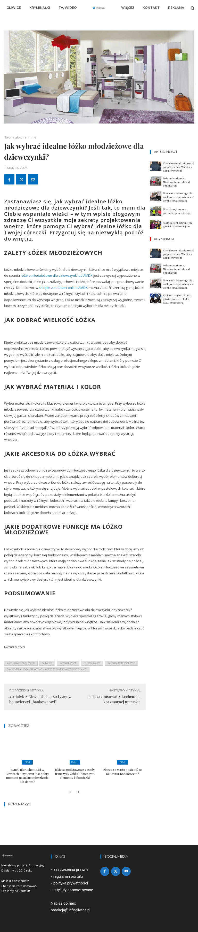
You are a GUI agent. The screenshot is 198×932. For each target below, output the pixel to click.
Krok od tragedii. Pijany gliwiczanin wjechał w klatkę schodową (177, 299)
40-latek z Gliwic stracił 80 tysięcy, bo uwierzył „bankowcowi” (40, 699)
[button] (192, 7)
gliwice (47, 663)
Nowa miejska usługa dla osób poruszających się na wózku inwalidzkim (178, 196)
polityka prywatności (70, 882)
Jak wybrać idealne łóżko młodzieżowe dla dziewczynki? (47, 669)
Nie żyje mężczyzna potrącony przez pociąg (176, 211)
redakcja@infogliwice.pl (70, 909)
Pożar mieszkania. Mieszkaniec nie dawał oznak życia (176, 181)
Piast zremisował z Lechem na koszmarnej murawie (114, 699)
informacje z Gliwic (121, 663)
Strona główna (15, 137)
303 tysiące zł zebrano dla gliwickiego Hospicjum (178, 224)
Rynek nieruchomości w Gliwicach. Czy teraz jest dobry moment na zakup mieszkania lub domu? (27, 775)
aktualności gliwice (21, 663)
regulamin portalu (68, 875)
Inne (33, 137)
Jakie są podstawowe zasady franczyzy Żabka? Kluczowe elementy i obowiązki (75, 773)
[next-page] (78, 792)
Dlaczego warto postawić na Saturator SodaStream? (122, 771)
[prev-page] (70, 792)
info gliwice (68, 663)
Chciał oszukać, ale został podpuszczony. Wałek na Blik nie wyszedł (178, 166)
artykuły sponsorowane (73, 889)
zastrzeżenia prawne (70, 869)
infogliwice (92, 663)
